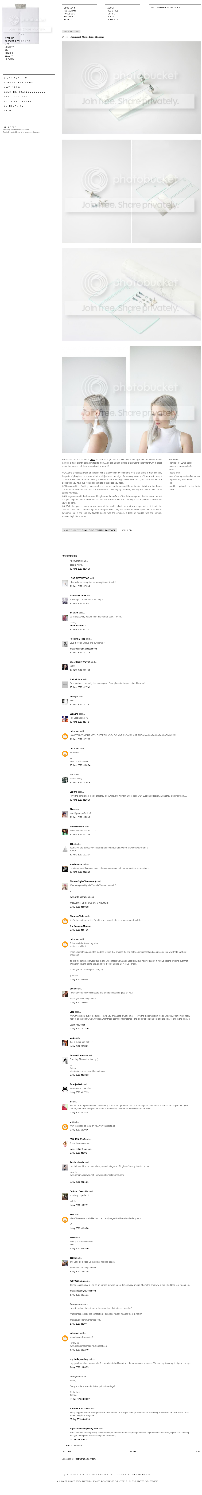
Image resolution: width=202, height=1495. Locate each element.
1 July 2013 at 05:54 (79, 979)
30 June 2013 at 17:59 (80, 739)
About (111, 8)
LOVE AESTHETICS (79, 578)
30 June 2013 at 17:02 (80, 629)
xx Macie (74, 613)
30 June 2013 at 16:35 (80, 569)
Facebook (69, 14)
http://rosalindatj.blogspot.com (83, 649)
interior (10, 53)
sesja (72, 1244)
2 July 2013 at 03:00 (79, 1248)
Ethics (111, 14)
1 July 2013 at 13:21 (79, 1046)
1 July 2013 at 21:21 (79, 1182)
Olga (72, 1012)
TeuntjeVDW (76, 1084)
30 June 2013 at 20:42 (80, 817)
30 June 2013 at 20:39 (80, 800)
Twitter (68, 17)
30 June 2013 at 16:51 (80, 603)
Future (67, 1451)
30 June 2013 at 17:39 (80, 670)
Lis (71, 1122)
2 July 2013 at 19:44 (79, 1324)
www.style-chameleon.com (82, 897)
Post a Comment (74, 1445)
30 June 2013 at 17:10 (80, 652)
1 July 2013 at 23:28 (79, 1228)
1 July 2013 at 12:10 (79, 1028)
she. (72, 774)
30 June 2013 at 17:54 (80, 722)
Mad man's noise (78, 595)
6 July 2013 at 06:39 (79, 1367)
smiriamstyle (76, 864)
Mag (72, 1038)
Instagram (70, 11)
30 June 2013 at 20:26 (80, 782)
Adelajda (74, 696)
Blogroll (113, 11)
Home (133, 1451)
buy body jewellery (79, 1359)
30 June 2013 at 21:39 (80, 834)
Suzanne (74, 714)
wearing (9, 38)
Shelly (73, 989)
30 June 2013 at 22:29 (80, 872)
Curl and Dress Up (79, 1191)
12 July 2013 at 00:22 (80, 1399)
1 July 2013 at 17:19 (79, 1092)
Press (111, 17)
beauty (9, 56)
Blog (91, 530)
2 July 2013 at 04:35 (79, 1271)
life (7, 44)
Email (84, 530)
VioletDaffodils (77, 826)
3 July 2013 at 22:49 (79, 1350)
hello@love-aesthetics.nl (166, 7)
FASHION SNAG (78, 1139)
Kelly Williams (77, 1281)
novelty (9, 47)
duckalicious (76, 679)
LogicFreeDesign (78, 1025)
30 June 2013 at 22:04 (80, 855)
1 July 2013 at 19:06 (79, 1130)
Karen (73, 1237)
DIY (130, 530)
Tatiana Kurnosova (79, 1055)
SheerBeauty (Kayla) (80, 662)
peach (73, 1258)
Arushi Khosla (77, 1162)
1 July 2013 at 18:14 (79, 1112)
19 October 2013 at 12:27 (81, 1439)
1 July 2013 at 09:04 (79, 1002)
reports (9, 59)
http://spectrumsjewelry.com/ (84, 1428)
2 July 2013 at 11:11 (79, 1295)
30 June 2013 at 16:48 (80, 586)
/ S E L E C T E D (9, 127)
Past (197, 1451)
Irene (72, 844)
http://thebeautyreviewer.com (83, 1291)
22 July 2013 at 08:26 (80, 1419)
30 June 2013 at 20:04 (80, 765)
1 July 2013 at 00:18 (79, 907)
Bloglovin (70, 8)
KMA (72, 1214)
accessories (12, 41)
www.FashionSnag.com (80, 1149)
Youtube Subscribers (80, 1408)
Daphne (73, 792)
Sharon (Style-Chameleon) (83, 881)
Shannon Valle (77, 916)
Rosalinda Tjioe (77, 639)
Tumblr (68, 20)
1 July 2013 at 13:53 (79, 1075)
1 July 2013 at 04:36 (79, 930)
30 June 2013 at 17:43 (80, 687)
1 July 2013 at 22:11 (79, 1205)
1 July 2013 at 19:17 (79, 1153)
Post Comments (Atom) (85, 1459)
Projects (113, 20)
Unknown (74, 731)
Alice (72, 809)
